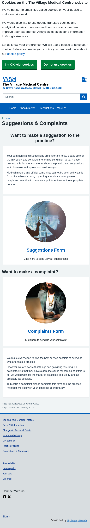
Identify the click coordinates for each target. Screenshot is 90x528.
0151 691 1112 (53, 88)
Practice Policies (11, 446)
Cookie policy (9, 468)
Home (12, 108)
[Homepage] (42, 81)
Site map (7, 479)
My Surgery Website (77, 520)
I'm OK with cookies (19, 64)
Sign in (6, 516)
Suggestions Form (46, 250)
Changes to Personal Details (17, 430)
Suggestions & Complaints (16, 451)
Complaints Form (46, 331)
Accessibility (9, 463)
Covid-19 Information (13, 425)
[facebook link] (4, 497)
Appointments (28, 108)
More (61, 108)
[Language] (84, 80)
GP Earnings (9, 441)
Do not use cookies (58, 64)
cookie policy (15, 53)
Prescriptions (46, 108)
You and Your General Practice (18, 420)
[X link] (9, 497)
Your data (7, 473)
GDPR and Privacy (12, 435)
